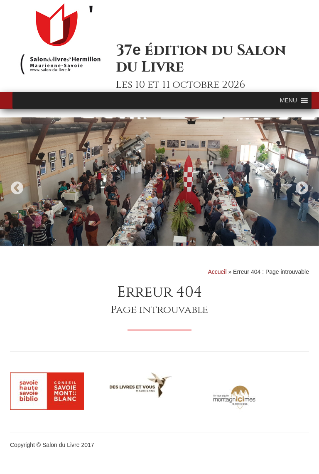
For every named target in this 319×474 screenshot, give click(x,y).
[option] (159, 181)
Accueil (217, 271)
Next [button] (302, 188)
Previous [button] (17, 188)
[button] (288, 100)
